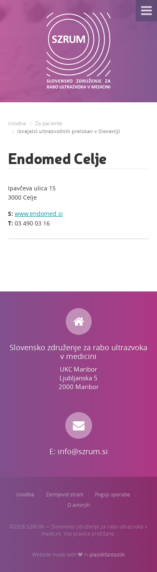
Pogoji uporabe (112, 494)
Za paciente (48, 123)
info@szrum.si (83, 451)
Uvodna (17, 123)
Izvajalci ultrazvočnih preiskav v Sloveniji (68, 131)
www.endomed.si (39, 214)
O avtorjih (78, 505)
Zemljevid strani (64, 494)
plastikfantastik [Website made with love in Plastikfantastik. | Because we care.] (107, 555)
